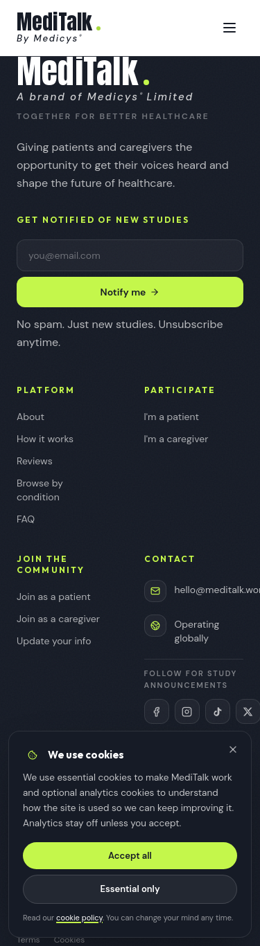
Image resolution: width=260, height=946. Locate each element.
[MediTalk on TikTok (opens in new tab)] (217, 711)
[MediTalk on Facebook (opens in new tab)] (156, 711)
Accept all (130, 856)
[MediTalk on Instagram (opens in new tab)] (187, 711)
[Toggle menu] (229, 28)
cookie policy (79, 917)
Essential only (129, 889)
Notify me (130, 292)
